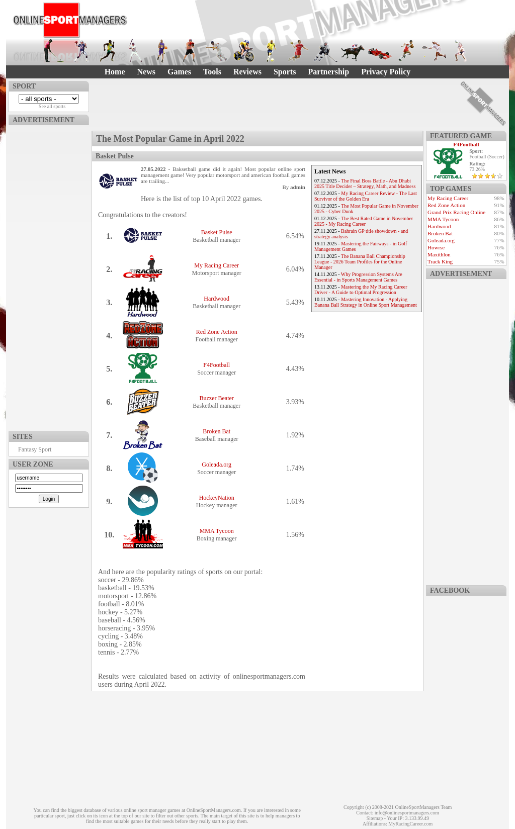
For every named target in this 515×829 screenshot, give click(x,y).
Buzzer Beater (217, 398)
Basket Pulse (216, 232)
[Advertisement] (49, 276)
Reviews (247, 71)
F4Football (216, 365)
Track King (440, 261)
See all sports (52, 106)
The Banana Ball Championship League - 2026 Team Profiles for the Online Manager (359, 261)
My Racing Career (216, 265)
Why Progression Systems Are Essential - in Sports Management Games (358, 277)
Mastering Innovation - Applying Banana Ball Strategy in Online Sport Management (365, 302)
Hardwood (216, 298)
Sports (285, 71)
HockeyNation (216, 497)
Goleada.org (216, 464)
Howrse (436, 247)
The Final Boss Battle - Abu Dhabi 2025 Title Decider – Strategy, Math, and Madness (364, 183)
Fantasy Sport (34, 449)
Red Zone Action (216, 331)
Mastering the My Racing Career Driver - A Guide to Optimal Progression (360, 289)
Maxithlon (439, 254)
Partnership (328, 71)
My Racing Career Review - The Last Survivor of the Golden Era (365, 196)
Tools (212, 71)
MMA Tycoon (217, 530)
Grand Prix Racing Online (456, 212)
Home (115, 71)
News (146, 71)
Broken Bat (216, 431)
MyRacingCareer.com (410, 823)
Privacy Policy (385, 71)
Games (179, 71)
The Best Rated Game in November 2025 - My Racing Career (363, 221)
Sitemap (374, 818)
